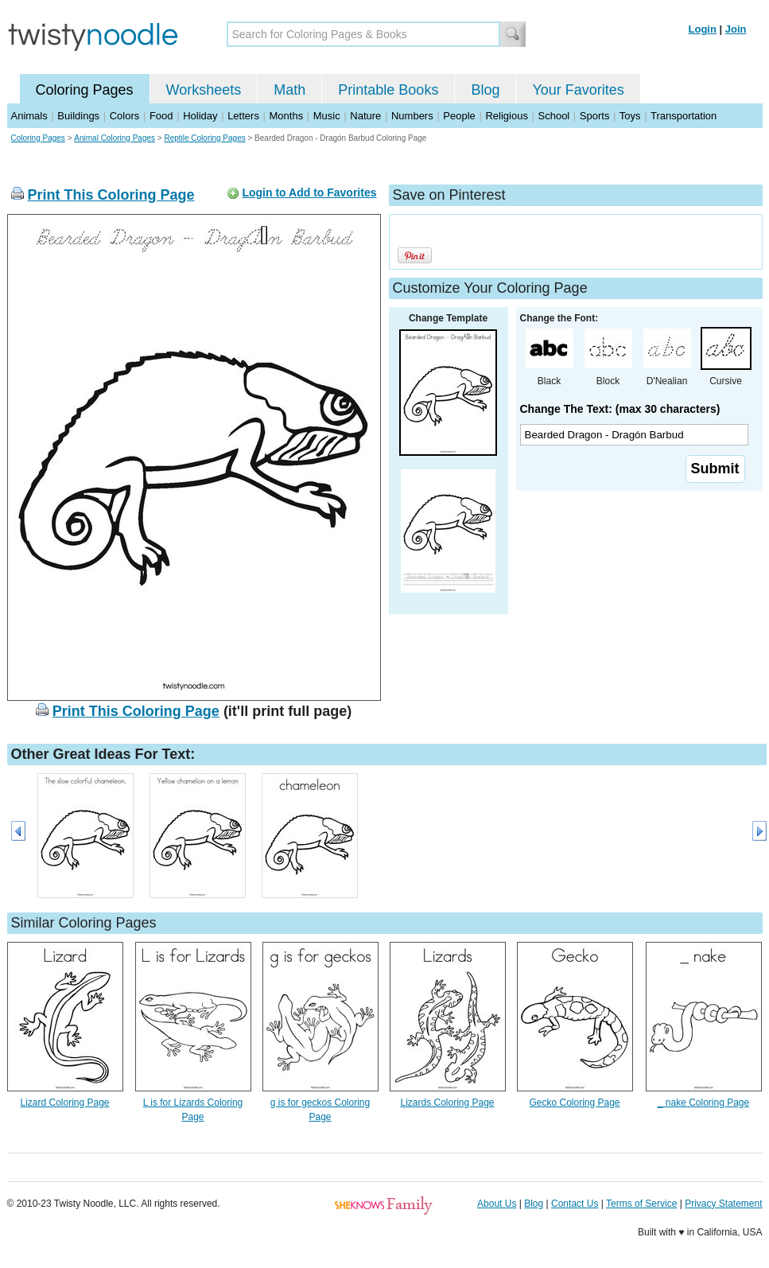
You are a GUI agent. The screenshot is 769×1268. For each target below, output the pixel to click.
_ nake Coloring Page (703, 1102)
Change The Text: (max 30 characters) (620, 409)
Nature (365, 116)
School (554, 116)
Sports (595, 116)
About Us (496, 1203)
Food (161, 116)
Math (289, 90)
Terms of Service (641, 1203)
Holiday (200, 116)
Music (326, 116)
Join (736, 29)
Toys (630, 116)
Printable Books (388, 90)
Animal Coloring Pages (114, 138)
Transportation (684, 116)
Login (703, 29)
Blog (485, 90)
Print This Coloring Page (111, 195)
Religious (506, 116)
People (459, 116)
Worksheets (204, 90)
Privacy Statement (723, 1203)
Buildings (78, 116)
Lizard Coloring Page (64, 1102)
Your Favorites (577, 90)
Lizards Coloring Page (447, 1102)
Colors (125, 116)
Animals (29, 116)
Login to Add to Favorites (309, 192)
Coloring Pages (85, 90)
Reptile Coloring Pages (204, 138)
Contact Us (574, 1203)
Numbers (412, 116)
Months (287, 116)
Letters (243, 116)
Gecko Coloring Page (574, 1102)
